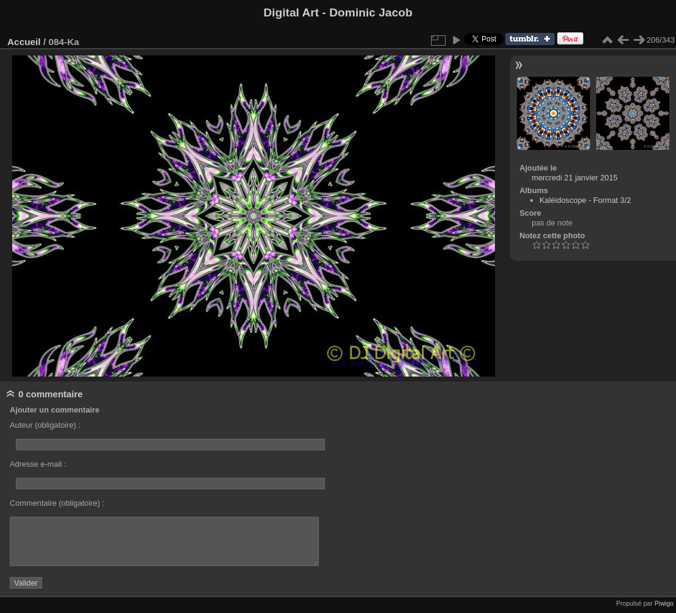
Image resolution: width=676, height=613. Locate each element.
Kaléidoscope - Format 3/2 (585, 200)
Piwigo (664, 603)
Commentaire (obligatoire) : (57, 503)
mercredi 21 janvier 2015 (574, 177)
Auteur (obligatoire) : (45, 425)
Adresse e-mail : (38, 464)
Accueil (24, 42)
